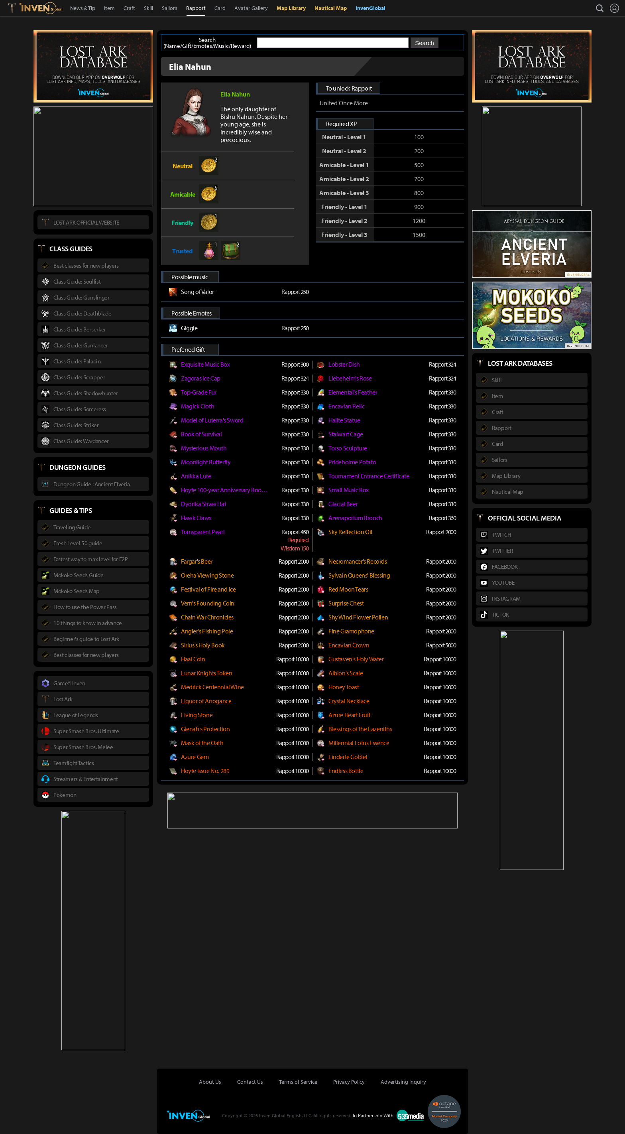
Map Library (291, 8)
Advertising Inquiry (403, 1081)
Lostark (18, 8)
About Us (210, 1081)
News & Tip (82, 8)
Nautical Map (330, 8)
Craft (129, 8)
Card (220, 8)
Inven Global (41, 8)
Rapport (196, 8)
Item (109, 8)
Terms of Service (298, 1081)
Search (424, 42)
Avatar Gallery (251, 8)
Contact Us (250, 1081)
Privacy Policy (349, 1081)
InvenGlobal (370, 8)
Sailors (169, 8)
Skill (148, 8)
